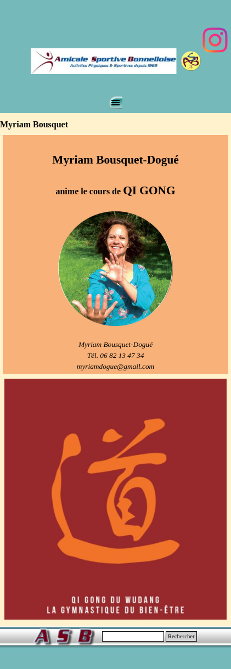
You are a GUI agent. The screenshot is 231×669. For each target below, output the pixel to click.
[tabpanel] (115, 254)
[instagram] (215, 40)
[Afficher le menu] (115, 102)
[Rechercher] (133, 636)
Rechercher (181, 636)
